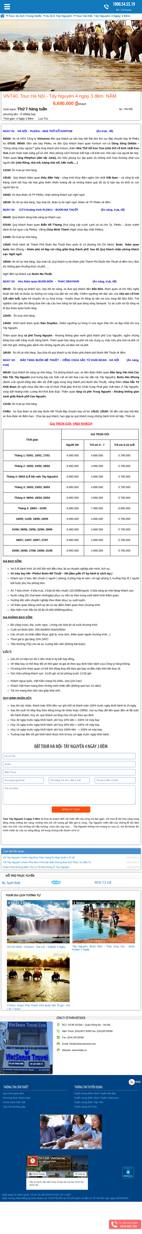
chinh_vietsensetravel (56, 882)
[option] (71, 55)
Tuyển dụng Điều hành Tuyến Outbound (96, 1097)
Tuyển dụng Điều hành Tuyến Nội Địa (95, 1093)
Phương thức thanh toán (16, 1097)
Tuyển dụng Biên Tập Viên (88, 1102)
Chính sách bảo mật (14, 1102)
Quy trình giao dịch (13, 1093)
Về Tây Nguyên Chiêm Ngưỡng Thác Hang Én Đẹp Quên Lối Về (39, 857)
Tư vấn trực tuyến (128, 1225)
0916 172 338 (103, 882)
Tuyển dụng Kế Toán (85, 1106)
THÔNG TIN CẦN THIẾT (15, 1087)
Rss (132, 1082)
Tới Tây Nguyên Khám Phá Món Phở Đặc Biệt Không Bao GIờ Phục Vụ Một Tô (47, 862)
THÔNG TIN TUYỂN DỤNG (88, 1087)
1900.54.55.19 (123, 4)
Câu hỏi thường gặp (14, 1106)
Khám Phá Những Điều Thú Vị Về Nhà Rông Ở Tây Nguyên (36, 867)
